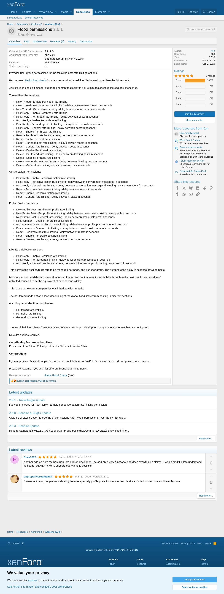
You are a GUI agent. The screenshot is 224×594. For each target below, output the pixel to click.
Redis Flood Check (56, 375)
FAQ (26, 41)
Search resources (34, 17)
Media (64, 11)
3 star (179, 92)
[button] (34, 12)
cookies (32, 580)
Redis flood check (35, 80)
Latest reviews (14, 17)
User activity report (189, 133)
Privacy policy (188, 543)
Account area (173, 564)
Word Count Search (190, 140)
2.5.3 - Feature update (24, 426)
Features (141, 564)
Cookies (13, 543)
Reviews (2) (57, 41)
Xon (22, 34)
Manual (204, 564)
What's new (46, 11)
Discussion (86, 41)
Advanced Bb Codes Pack (193, 171)
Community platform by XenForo (112, 550)
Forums (26, 11)
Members (100, 11)
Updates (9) (40, 41)
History (72, 41)
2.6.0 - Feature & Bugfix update (30, 413)
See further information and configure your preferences (39, 586)
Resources (83, 11)
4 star (179, 86)
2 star (179, 98)
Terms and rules (170, 543)
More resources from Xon (191, 128)
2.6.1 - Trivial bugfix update (27, 400)
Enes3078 (30, 457)
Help (199, 543)
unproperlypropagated (38, 476)
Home (13, 11)
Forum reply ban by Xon (192, 160)
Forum (112, 564)
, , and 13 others (36, 381)
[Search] (209, 12)
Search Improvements (191, 147)
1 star (179, 104)
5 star (179, 80)
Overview (14, 41)
